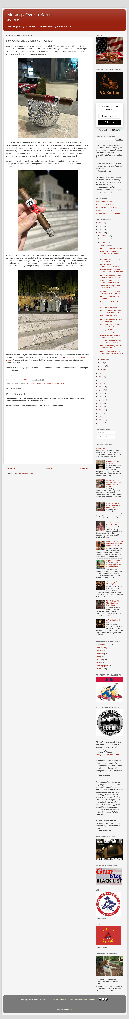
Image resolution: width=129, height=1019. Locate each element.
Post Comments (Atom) (25, 474)
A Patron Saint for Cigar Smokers (113, 523)
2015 (101, 396)
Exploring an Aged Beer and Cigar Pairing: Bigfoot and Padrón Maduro (113, 564)
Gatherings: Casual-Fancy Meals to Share (110, 325)
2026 (101, 223)
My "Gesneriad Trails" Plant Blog (108, 213)
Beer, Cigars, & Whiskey (105, 204)
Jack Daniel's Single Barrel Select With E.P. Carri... (110, 287)
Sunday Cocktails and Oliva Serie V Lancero (110, 336)
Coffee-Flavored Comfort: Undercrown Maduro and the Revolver (114, 483)
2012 (101, 406)
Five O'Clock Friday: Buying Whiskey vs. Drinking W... (110, 276)
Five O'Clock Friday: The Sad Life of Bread (111, 320)
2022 (101, 373)
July (102, 363)
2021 (101, 377)
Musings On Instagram (104, 210)
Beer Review (101, 648)
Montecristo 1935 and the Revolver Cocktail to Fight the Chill (114, 543)
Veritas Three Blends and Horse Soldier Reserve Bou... (109, 254)
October (104, 242)
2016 (101, 393)
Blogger (69, 1009)
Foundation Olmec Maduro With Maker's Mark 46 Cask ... (111, 353)
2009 (101, 416)
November (105, 239)
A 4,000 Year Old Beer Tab (112, 462)
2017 (101, 390)
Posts (101, 433)
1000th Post (100, 448)
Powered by (110, 130)
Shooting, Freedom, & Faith (106, 207)
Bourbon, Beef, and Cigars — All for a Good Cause (113, 505)
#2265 (104, 814)
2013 (101, 403)
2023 (101, 233)
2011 (101, 410)
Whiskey (99, 669)
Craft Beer (100, 654)
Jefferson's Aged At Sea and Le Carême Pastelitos (111, 341)
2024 (101, 229)
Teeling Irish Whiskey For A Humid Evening (110, 331)
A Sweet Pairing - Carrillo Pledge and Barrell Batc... (110, 281)
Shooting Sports (102, 666)
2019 (101, 383)
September (105, 245)
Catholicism (30, 383)
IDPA (98, 663)
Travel (62, 383)
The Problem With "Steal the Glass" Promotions (113, 603)
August (103, 359)
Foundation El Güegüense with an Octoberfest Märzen (111, 271)
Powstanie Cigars (52, 383)
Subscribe (109, 122)
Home (48, 468)
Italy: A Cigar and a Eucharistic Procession (109, 265)
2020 (101, 380)
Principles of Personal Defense (108, 755)
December (105, 236)
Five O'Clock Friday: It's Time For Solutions (111, 347)
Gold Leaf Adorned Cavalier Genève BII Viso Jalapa (110, 292)
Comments (103, 437)
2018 (101, 387)
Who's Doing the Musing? (105, 201)
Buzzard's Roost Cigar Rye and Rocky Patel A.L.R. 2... (111, 311)
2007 (101, 423)
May (102, 369)
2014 (101, 400)
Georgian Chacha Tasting (109, 307)
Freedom (99, 660)
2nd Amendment (102, 645)
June (103, 366)
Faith (98, 657)
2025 (101, 226)
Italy (43, 383)
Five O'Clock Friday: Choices (111, 248)
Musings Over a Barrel (29, 14)
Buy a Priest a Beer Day (109, 316)
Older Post (84, 468)
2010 (101, 413)
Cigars (38, 383)
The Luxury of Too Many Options (113, 583)
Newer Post (12, 468)
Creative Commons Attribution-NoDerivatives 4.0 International (80, 999)
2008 (101, 420)
